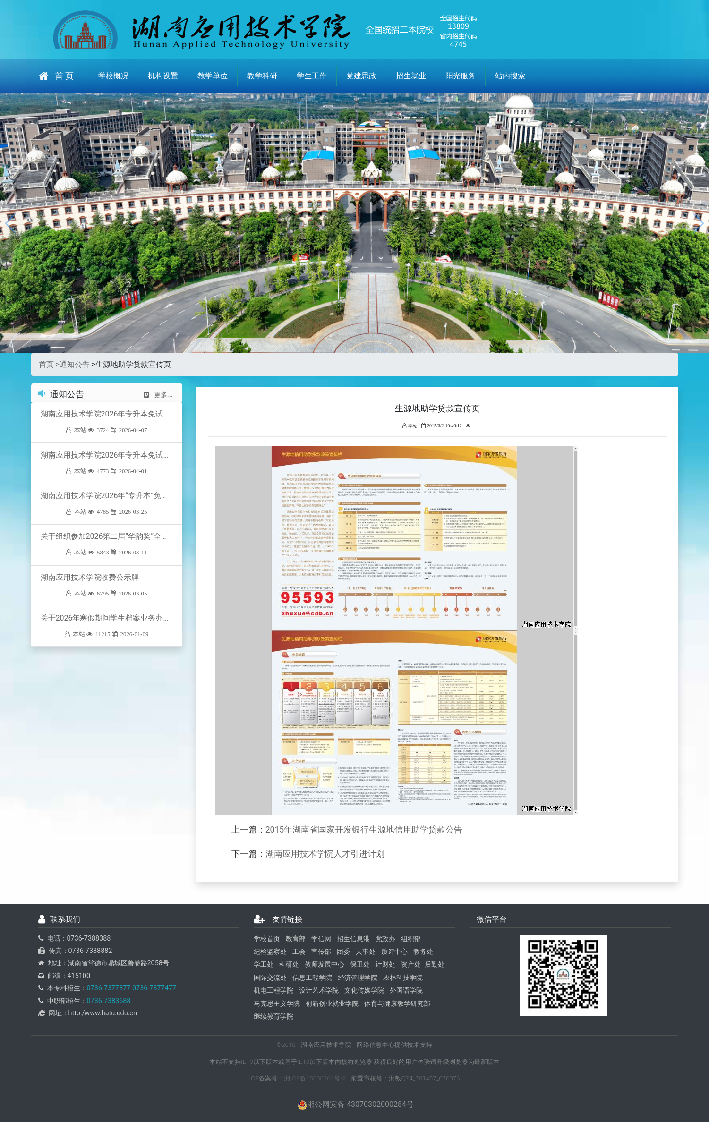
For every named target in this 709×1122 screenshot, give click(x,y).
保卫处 (360, 964)
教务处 (423, 952)
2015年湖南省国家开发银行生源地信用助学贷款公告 (364, 829)
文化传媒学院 (364, 990)
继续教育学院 (273, 1016)
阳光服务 (460, 75)
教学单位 (212, 75)
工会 (299, 952)
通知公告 (75, 364)
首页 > (49, 364)
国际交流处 (270, 978)
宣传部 (321, 952)
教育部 (296, 939)
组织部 (411, 939)
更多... (158, 395)
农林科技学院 (403, 978)
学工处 (263, 964)
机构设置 (163, 75)
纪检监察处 (270, 952)
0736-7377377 (109, 988)
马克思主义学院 (277, 1004)
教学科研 (262, 75)
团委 (343, 952)
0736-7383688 (109, 1001)
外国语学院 (406, 990)
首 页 (56, 75)
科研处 (289, 964)
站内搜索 (510, 75)
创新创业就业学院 (332, 1004)
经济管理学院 (357, 978)
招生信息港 (353, 939)
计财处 (385, 964)
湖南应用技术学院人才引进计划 (324, 853)
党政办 (385, 939)
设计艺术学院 (319, 990)
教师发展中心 (324, 964)
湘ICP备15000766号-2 (315, 1078)
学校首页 (267, 939)
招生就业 (411, 75)
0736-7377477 (153, 988)
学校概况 (113, 75)
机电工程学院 (273, 990)
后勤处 (434, 964)
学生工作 (312, 75)
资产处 (411, 964)
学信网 (321, 939)
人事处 (366, 952)
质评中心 (394, 952)
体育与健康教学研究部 (397, 1004)
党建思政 (361, 75)
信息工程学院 (312, 978)
